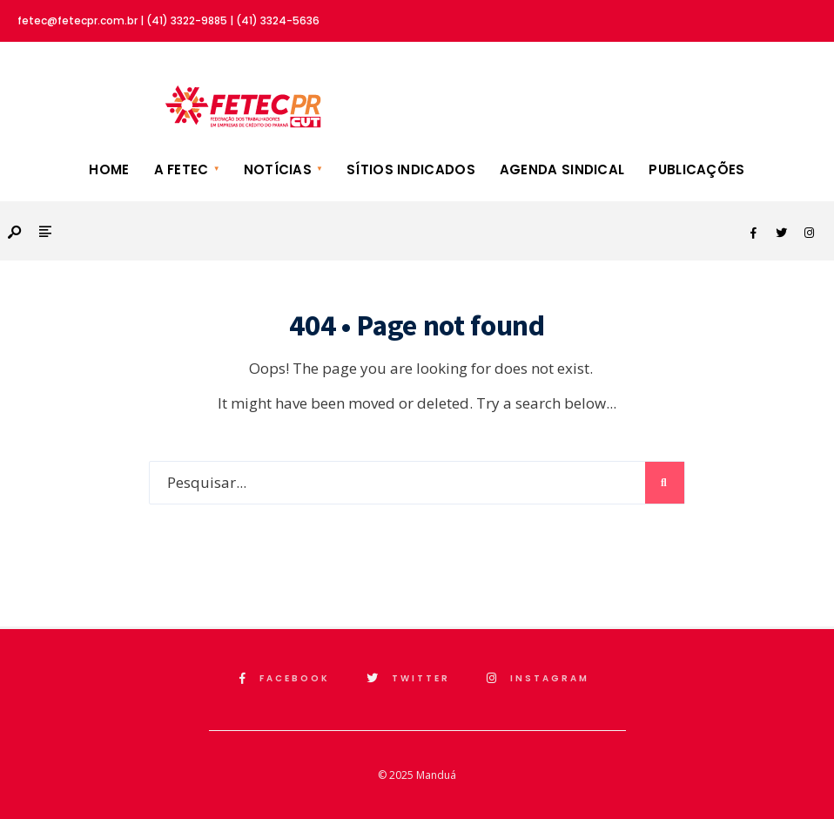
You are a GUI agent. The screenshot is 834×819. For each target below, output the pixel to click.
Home (109, 169)
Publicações (696, 169)
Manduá (436, 775)
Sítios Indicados (410, 169)
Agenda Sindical (562, 169)
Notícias (278, 169)
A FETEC (181, 169)
